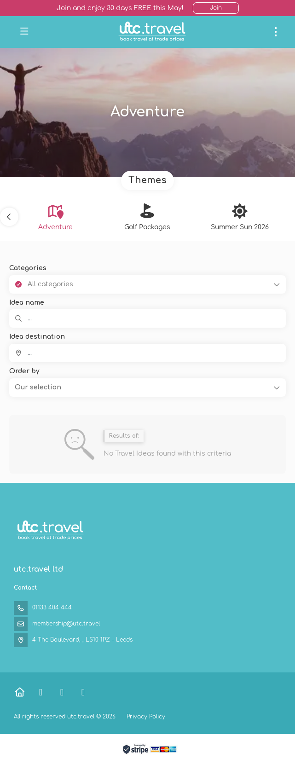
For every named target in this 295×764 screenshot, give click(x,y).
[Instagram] (83, 692)
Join (216, 8)
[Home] (19, 692)
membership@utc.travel (66, 623)
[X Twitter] (62, 692)
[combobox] (147, 353)
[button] (9, 217)
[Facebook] (40, 692)
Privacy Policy (146, 716)
